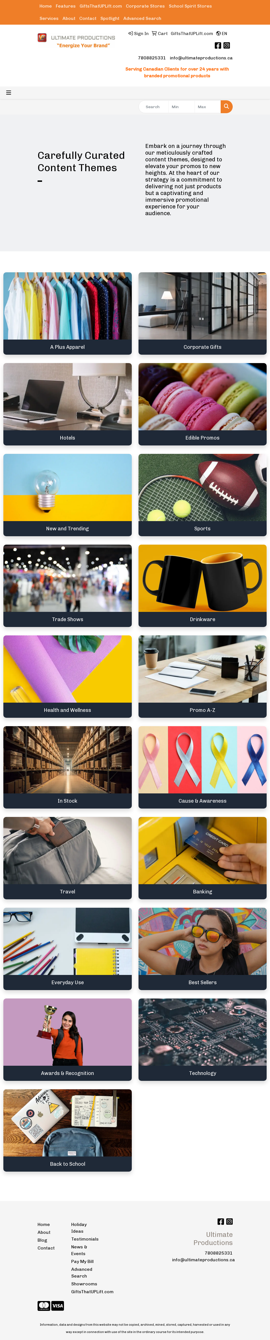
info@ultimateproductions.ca (201, 58)
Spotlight (109, 18)
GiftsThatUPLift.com (101, 6)
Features (66, 6)
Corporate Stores (145, 6)
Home (46, 6)
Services (49, 18)
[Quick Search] (154, 106)
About (69, 18)
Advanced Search (142, 18)
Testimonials (84, 1239)
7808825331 (152, 58)
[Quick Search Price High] (208, 106)
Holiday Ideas (79, 1228)
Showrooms (84, 1283)
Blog (42, 1240)
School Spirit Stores (190, 6)
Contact (87, 18)
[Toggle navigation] (9, 93)
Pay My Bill (82, 1261)
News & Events (79, 1250)
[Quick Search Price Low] (182, 106)
